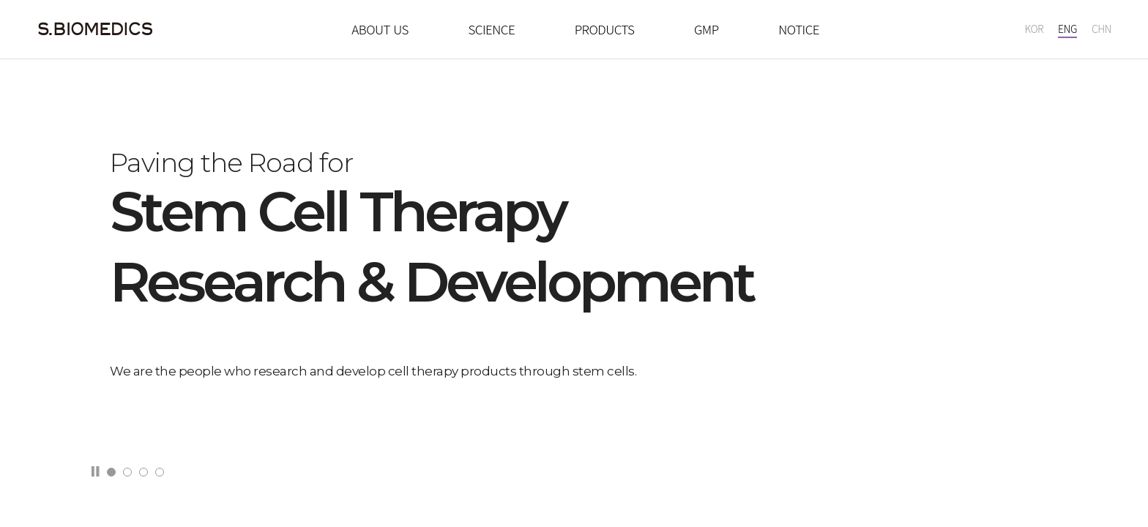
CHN (1101, 29)
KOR (1033, 29)
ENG (1067, 29)
